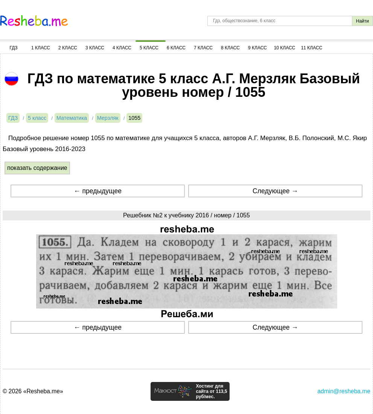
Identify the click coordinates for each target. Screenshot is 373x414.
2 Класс (67, 47)
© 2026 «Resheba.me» (33, 391)
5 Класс (149, 47)
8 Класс (230, 47)
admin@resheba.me (343, 391)
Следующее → (275, 191)
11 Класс (312, 47)
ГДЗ (13, 47)
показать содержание (37, 168)
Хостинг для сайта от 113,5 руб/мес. (211, 391)
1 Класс (40, 47)
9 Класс (257, 47)
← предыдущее (98, 191)
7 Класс (203, 47)
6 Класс (176, 47)
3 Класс (94, 47)
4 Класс (122, 47)
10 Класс (284, 47)
